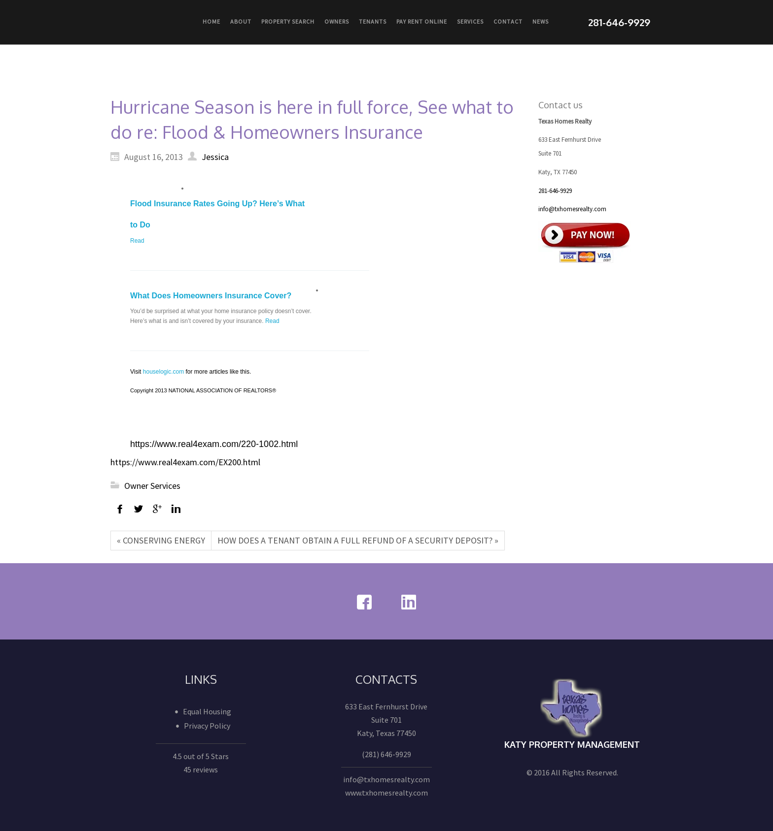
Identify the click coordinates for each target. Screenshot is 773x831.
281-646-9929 (555, 191)
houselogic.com (163, 371)
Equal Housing (207, 711)
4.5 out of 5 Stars (201, 756)
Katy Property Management (572, 744)
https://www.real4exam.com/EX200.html (185, 462)
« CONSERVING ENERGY (161, 540)
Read (137, 240)
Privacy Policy (207, 726)
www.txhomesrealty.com (386, 793)
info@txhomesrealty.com (572, 209)
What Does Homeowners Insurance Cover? (210, 295)
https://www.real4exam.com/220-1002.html (214, 444)
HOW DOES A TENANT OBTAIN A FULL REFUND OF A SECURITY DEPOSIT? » (357, 540)
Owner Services (152, 485)
